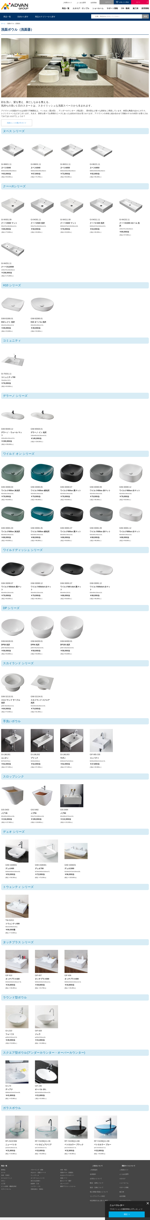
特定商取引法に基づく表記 (100, 1194)
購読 (126, 1214)
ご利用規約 (95, 1175)
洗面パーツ (63, 1183)
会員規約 (95, 1177)
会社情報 (124, 1191)
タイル (3, 1177)
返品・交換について (98, 1186)
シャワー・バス (35, 1191)
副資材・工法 (35, 1188)
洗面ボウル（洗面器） (67, 1177)
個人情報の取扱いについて (100, 1188)
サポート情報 (112, 8)
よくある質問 (81, 2)
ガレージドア (64, 1188)
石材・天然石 (5, 1180)
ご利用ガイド (67, 2)
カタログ (124, 1180)
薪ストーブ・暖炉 (65, 1186)
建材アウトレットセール (67, 1191)
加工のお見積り (35, 1186)
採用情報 (145, 8)
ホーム (3, 23)
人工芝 (3, 1188)
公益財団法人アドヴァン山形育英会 (133, 1197)
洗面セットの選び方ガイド (17, 123)
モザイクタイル (6, 1194)
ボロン (3, 1186)
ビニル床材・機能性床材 (8, 1191)
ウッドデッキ (35, 1180)
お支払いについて (97, 1180)
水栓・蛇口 (63, 1175)
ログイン (108, 2)
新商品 (3, 1175)
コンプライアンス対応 (99, 1191)
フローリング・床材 (37, 1175)
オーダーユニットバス (38, 1183)
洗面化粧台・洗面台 (37, 1194)
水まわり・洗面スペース (38, 1177)
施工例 (135, 8)
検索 (145, 16)
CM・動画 (125, 8)
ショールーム (98, 8)
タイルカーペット (6, 1183)
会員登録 (94, 2)
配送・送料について (98, 1183)
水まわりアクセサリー (67, 1180)
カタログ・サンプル (81, 8)
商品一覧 (65, 8)
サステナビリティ (127, 1194)
